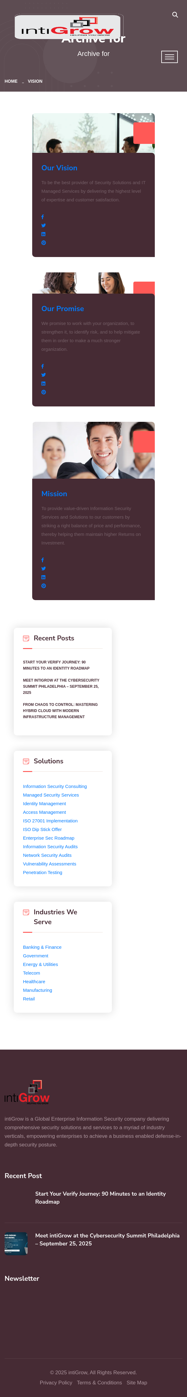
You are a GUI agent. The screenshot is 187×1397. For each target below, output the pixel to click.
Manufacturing (37, 990)
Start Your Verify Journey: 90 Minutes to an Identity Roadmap (56, 665)
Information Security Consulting (55, 786)
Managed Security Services (51, 794)
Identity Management (44, 803)
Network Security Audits (47, 855)
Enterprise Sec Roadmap (48, 838)
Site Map (137, 1383)
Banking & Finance (42, 947)
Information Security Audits (50, 846)
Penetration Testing (42, 872)
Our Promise (62, 309)
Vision (35, 81)
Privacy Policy (56, 1383)
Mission (54, 494)
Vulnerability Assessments (49, 863)
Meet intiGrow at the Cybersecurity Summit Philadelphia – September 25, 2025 (61, 686)
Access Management (44, 812)
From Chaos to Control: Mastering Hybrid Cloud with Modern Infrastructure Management (60, 710)
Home (12, 81)
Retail (29, 998)
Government (35, 955)
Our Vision (59, 168)
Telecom (31, 973)
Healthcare (34, 981)
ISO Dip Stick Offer (42, 829)
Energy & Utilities (40, 964)
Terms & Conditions (99, 1383)
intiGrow (77, 1372)
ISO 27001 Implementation (50, 820)
